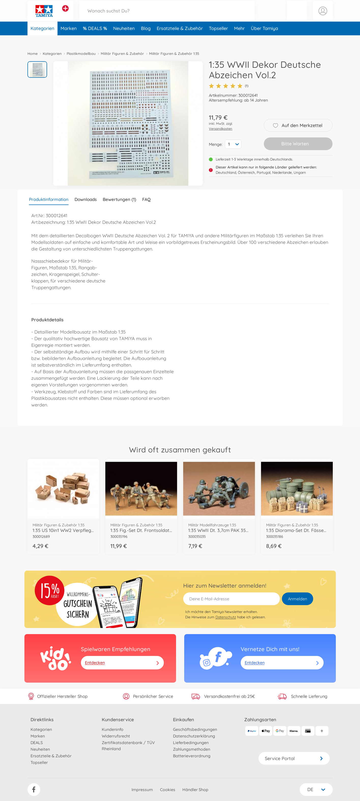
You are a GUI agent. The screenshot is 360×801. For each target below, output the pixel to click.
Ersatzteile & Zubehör (180, 39)
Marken (69, 39)
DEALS (95, 39)
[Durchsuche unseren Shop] (167, 16)
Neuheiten (124, 39)
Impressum (142, 789)
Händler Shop (195, 789)
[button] (297, 16)
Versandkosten (220, 129)
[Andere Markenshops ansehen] (65, 13)
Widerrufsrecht (116, 736)
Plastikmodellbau (81, 53)
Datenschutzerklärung (194, 736)
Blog (146, 39)
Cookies (167, 789)
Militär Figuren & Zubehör (122, 53)
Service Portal (294, 758)
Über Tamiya (264, 39)
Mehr (239, 39)
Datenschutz (225, 617)
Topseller (218, 39)
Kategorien (42, 39)
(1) (228, 85)
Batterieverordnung (191, 755)
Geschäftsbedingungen (195, 729)
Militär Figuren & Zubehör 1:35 (174, 53)
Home (32, 53)
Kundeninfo (112, 729)
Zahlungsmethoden (191, 749)
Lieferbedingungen (191, 742)
